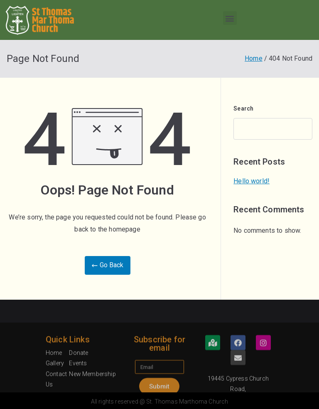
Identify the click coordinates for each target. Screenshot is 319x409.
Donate (78, 386)
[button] (230, 18)
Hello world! (251, 181)
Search (243, 108)
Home (54, 386)
